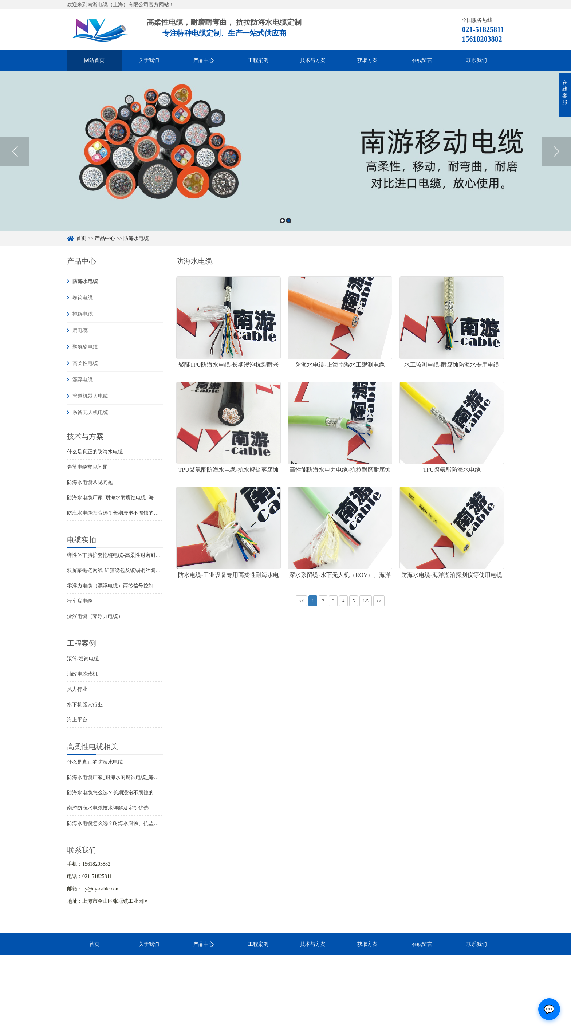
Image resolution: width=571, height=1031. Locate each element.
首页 (81, 238)
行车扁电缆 (79, 601)
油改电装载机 (82, 674)
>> (379, 600)
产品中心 (203, 60)
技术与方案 (313, 60)
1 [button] (282, 220)
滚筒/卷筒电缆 (83, 658)
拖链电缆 (82, 314)
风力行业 (77, 689)
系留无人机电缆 (90, 412)
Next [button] (556, 151)
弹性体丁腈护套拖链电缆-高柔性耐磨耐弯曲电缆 (121, 555)
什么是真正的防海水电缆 (95, 451)
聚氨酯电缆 (85, 347)
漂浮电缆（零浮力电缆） (95, 616)
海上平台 (77, 720)
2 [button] (288, 220)
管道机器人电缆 (90, 396)
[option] (285, 151)
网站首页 (94, 60)
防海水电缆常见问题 (90, 482)
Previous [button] (14, 151)
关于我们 (149, 60)
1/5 (365, 600)
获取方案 (367, 60)
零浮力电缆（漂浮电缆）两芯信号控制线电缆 (118, 586)
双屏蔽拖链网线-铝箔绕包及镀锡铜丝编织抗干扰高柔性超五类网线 (142, 570)
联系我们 (476, 60)
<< (301, 600)
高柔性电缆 (85, 363)
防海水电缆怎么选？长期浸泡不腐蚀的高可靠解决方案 (128, 513)
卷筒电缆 (82, 297)
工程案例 (258, 60)
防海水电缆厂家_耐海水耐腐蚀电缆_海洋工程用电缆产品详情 (136, 497)
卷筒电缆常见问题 (87, 467)
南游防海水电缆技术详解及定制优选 (108, 808)
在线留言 (422, 60)
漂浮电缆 (82, 379)
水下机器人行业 (85, 704)
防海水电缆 (136, 238)
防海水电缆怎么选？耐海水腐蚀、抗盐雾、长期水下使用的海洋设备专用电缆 (153, 823)
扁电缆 (80, 330)
